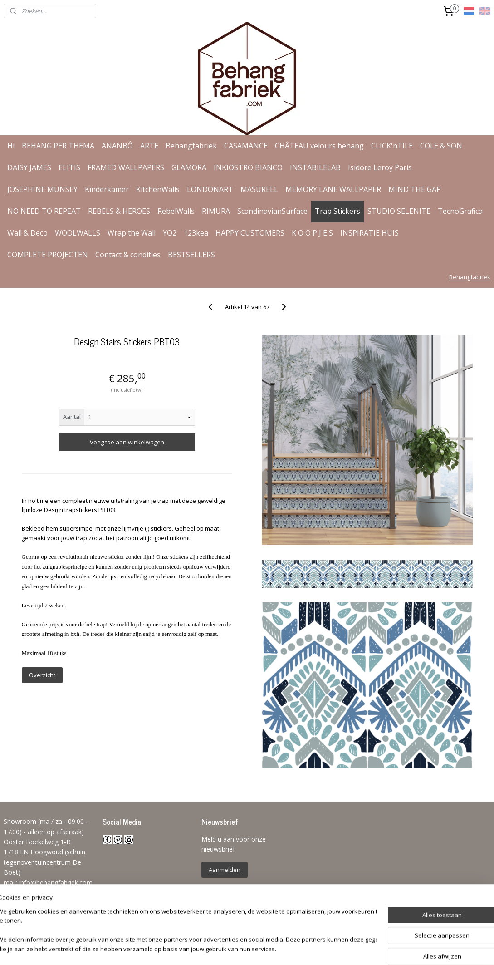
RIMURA (216, 211)
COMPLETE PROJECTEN (47, 255)
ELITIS (69, 167)
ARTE (149, 146)
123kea (196, 233)
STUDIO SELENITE (398, 211)
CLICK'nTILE (392, 146)
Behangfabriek (191, 146)
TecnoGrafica (460, 211)
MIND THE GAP (414, 189)
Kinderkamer (107, 189)
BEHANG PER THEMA (58, 146)
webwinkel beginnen (273, 948)
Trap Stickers (337, 211)
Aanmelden (224, 870)
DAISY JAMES (29, 167)
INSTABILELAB (315, 167)
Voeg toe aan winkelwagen (127, 442)
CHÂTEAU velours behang (319, 146)
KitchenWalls (158, 189)
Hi (11, 146)
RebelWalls (176, 211)
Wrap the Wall (132, 233)
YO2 (169, 233)
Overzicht (42, 675)
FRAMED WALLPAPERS (126, 167)
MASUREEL (259, 189)
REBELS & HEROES (119, 211)
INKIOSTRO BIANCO (248, 167)
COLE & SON (441, 146)
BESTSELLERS (191, 255)
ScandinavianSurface (272, 211)
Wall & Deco (27, 233)
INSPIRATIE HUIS (369, 233)
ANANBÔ (117, 146)
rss (238, 948)
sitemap (220, 948)
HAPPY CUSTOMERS (249, 233)
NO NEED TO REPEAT (44, 211)
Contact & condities (128, 255)
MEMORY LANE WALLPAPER (333, 189)
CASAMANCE (246, 146)
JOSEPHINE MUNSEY (42, 189)
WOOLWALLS (77, 233)
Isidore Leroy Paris (380, 167)
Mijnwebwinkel (352, 948)
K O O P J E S (312, 233)
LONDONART (210, 189)
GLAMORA (188, 167)
